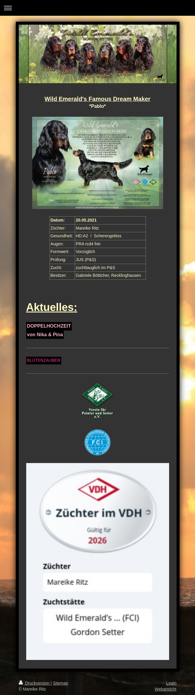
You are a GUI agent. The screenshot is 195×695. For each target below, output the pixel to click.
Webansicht (166, 689)
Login (171, 683)
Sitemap (60, 683)
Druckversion (35, 683)
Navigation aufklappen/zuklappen (97, 7)
